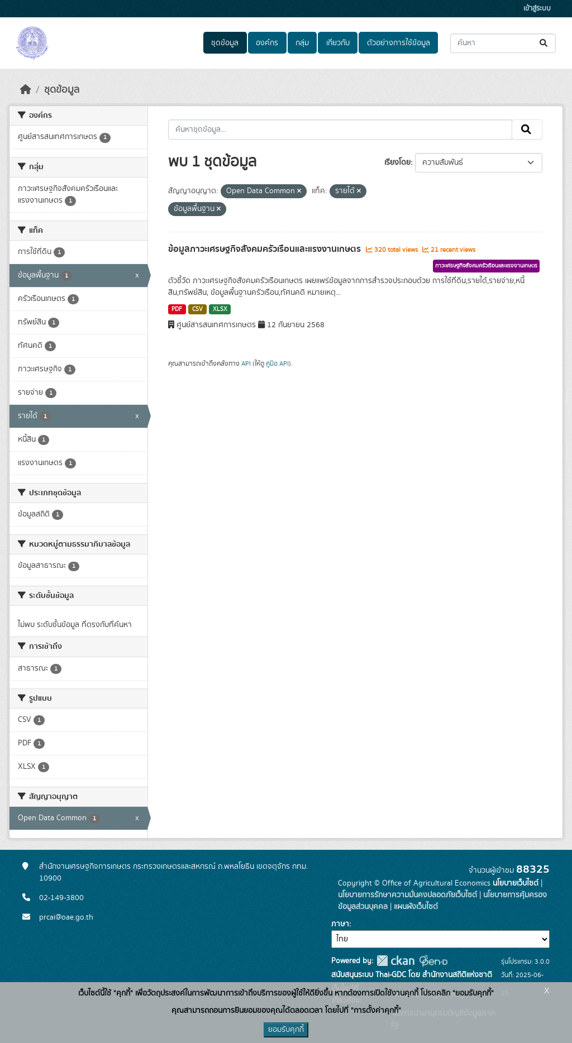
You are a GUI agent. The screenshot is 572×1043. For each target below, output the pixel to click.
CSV (197, 309)
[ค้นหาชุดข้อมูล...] (503, 43)
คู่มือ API (277, 363)
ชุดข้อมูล (225, 43)
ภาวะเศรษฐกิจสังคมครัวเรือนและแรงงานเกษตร (486, 266)
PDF (176, 309)
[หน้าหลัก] (25, 90)
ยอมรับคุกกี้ (286, 1029)
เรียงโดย (397, 162)
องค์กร (267, 43)
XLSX (220, 309)
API (246, 363)
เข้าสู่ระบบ (537, 8)
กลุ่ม (302, 43)
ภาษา (340, 924)
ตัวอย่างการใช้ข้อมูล (398, 43)
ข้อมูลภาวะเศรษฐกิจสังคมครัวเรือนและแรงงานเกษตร (265, 249)
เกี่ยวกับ (338, 43)
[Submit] (544, 43)
